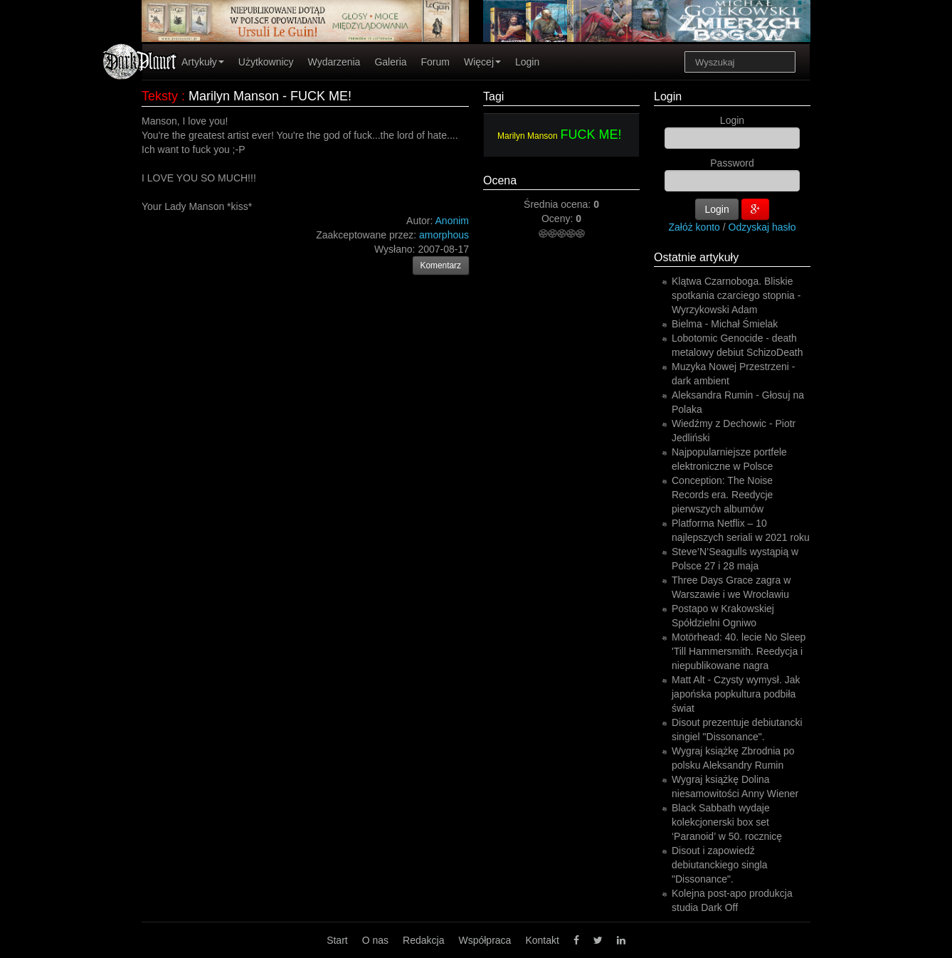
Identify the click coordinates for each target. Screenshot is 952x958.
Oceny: (558, 218)
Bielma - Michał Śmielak (725, 324)
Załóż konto (694, 227)
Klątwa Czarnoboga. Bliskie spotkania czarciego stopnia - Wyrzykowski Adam (736, 295)
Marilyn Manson (527, 136)
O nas (375, 940)
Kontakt (542, 940)
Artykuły (202, 62)
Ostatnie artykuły (696, 257)
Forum (435, 62)
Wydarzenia (334, 62)
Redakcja (423, 940)
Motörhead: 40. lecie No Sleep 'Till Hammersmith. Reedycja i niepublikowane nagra (738, 651)
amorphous (444, 235)
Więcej (482, 62)
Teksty (160, 96)
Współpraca (484, 940)
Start (337, 940)
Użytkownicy (266, 62)
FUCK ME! (591, 134)
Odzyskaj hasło (762, 227)
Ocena (500, 180)
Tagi (493, 96)
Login (527, 62)
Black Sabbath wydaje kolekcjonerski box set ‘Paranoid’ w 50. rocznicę (727, 822)
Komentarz (441, 265)
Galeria (390, 62)
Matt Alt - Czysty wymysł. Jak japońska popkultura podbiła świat (736, 694)
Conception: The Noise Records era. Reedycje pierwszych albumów (722, 495)
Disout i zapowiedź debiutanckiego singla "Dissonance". (720, 865)
